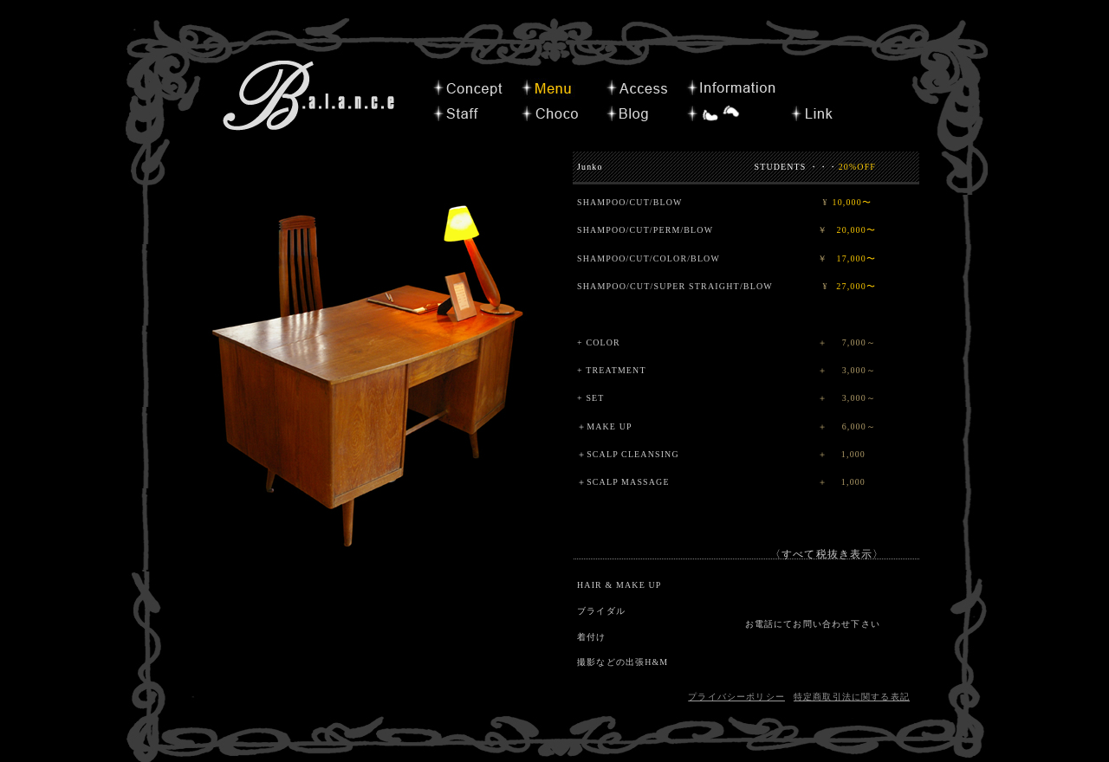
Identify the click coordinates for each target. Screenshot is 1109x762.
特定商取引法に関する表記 (852, 696)
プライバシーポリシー (736, 696)
